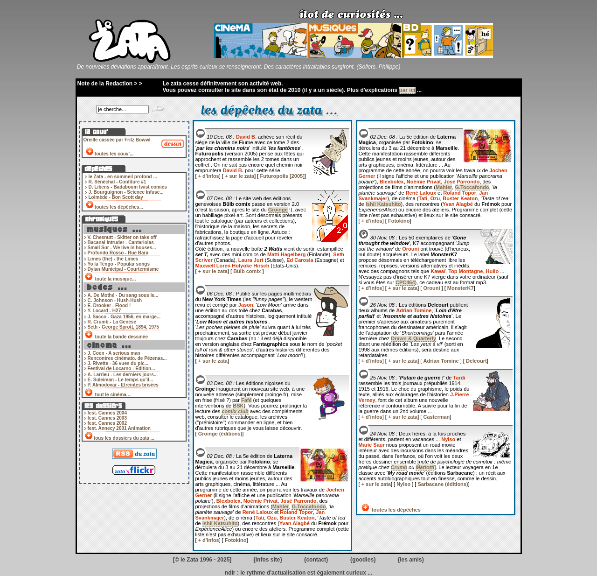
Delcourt (476, 361)
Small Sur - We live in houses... (122, 247)
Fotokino (235, 540)
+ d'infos (208, 176)
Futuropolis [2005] (282, 176)
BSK (238, 405)
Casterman (436, 417)
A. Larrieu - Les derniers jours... (123, 374)
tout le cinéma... (113, 394)
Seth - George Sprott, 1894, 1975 (123, 327)
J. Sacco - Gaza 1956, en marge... (124, 316)
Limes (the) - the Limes (113, 258)
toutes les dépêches (395, 510)
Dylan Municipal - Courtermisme (123, 269)
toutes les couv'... (114, 153)
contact (316, 559)
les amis (411, 559)
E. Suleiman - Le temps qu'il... (120, 379)
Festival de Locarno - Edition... (121, 368)
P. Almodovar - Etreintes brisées (123, 384)
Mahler (280, 506)
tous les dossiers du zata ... (124, 438)
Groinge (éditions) (220, 433)
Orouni (432, 288)
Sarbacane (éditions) (442, 484)
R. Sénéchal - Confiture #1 (117, 181)
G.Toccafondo (309, 506)
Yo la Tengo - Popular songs (119, 264)
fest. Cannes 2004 (107, 412)
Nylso (404, 484)
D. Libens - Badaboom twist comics (128, 187)
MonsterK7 (460, 288)
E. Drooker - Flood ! (109, 305)
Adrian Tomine (441, 361)
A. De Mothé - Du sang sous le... (123, 295)
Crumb (399, 467)
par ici (407, 90)
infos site (268, 559)
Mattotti (425, 467)
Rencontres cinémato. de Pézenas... (127, 358)
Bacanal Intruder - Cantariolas (121, 242)
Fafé (246, 400)
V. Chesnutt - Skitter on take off (122, 237)
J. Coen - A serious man (114, 353)
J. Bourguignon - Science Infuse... (126, 192)
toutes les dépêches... (119, 207)
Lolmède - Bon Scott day (116, 197)
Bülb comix (247, 271)
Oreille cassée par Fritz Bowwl (117, 139)
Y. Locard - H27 (104, 310)
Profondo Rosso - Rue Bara (118, 252)
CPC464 (405, 282)
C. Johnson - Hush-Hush (115, 300)
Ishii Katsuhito (220, 523)
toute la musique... (115, 278)
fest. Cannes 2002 (107, 423)
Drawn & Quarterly (413, 338)
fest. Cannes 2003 (107, 418)
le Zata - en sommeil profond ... (123, 176)
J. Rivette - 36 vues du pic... (118, 363)
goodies (363, 559)
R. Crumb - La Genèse (112, 321)
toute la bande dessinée (121, 336)
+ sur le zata (239, 176)
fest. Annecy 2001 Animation (119, 428)
